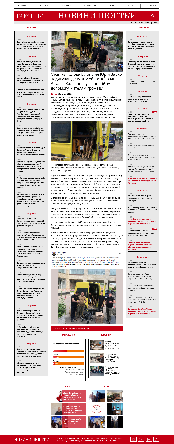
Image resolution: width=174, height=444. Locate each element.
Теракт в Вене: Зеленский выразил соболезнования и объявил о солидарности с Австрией (140, 245)
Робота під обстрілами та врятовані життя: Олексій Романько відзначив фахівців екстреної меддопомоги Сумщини (30, 331)
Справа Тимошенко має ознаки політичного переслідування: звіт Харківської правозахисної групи (30, 93)
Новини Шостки (109, 441)
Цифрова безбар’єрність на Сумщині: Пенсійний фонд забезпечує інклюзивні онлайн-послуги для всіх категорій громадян (31, 315)
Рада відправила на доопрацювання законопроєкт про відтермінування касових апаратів (142, 136)
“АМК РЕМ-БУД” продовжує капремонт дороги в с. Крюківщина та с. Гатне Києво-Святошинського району (141, 117)
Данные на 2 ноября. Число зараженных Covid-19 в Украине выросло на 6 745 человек (142, 311)
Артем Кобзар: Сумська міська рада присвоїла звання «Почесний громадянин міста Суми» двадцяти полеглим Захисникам (30, 251)
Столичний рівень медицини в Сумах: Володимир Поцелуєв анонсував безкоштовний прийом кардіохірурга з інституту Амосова (30, 293)
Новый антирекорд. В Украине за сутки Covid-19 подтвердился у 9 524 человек (142, 180)
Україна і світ (90, 5)
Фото (131, 5)
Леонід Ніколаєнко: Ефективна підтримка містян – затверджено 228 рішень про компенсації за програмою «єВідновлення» (31, 45)
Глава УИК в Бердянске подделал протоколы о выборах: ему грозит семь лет (142, 287)
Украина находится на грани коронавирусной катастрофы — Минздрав (141, 198)
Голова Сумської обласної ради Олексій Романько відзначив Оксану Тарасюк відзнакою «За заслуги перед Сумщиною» (141, 65)
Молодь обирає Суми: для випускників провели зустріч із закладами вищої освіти (31, 80)
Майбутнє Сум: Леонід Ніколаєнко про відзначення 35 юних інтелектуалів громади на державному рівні (31, 222)
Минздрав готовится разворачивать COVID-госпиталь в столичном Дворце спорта (142, 264)
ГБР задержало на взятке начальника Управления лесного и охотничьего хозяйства (142, 233)
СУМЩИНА (106, 335)
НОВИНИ (31, 28)
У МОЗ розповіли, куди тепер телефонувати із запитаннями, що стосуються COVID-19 (142, 299)
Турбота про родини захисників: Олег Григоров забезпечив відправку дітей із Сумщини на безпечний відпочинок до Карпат (31, 182)
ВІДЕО (68, 387)
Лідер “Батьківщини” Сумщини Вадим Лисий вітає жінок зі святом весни (72, 396)
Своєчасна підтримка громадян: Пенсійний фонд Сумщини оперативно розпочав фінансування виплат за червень (31, 151)
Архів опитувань (77, 374)
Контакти (152, 5)
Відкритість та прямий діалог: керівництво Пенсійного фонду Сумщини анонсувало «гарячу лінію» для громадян (30, 131)
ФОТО (106, 387)
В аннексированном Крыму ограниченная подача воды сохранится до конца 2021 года (140, 276)
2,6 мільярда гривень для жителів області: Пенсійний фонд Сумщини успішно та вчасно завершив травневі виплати (29, 367)
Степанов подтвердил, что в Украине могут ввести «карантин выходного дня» (141, 157)
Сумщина (66, 5)
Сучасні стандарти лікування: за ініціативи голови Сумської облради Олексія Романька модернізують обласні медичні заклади (31, 166)
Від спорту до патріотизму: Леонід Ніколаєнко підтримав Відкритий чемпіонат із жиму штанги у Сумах (141, 45)
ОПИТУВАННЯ (68, 335)
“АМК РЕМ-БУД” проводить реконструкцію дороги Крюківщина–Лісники (139, 98)
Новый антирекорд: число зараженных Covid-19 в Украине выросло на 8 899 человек (142, 221)
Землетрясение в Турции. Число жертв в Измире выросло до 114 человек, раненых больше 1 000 (141, 168)
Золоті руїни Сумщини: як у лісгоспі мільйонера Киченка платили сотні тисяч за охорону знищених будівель (31, 278)
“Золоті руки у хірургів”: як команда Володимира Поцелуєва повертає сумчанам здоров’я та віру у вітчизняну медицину (31, 352)
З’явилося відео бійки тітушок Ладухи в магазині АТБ (72, 421)
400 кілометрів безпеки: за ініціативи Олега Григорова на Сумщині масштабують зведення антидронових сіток (31, 236)
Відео (112, 5)
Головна (21, 5)
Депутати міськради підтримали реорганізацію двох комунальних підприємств (31, 265)
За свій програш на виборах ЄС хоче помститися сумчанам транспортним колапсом (73, 410)
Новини (44, 5)
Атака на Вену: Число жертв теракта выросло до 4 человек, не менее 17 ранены (142, 209)
